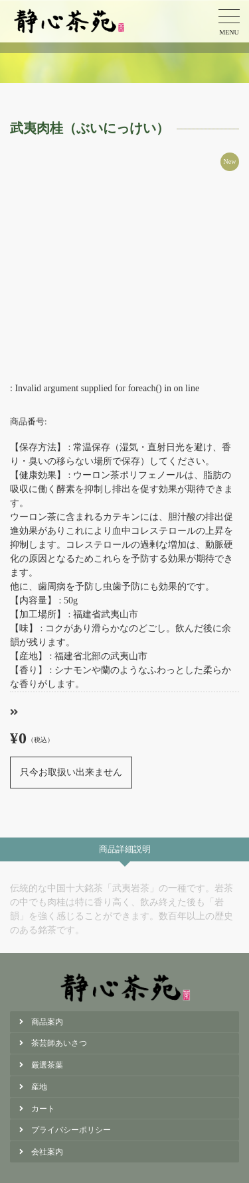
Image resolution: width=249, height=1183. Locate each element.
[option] (124, 267)
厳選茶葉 (47, 1065)
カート (43, 1108)
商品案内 (47, 1022)
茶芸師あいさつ (59, 1043)
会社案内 (47, 1151)
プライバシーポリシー (71, 1130)
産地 (39, 1086)
